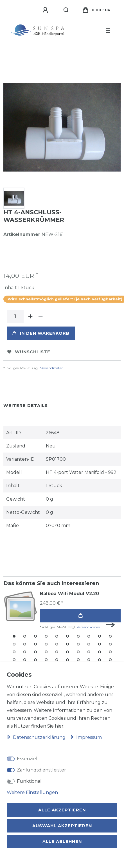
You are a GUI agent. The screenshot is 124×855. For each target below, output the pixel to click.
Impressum (86, 737)
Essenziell (28, 758)
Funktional (29, 781)
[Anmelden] (46, 10)
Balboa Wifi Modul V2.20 (69, 593)
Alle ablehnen (62, 841)
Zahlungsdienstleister (41, 770)
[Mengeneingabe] (15, 316)
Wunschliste (28, 351)
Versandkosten (52, 368)
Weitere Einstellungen (32, 792)
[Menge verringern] (40, 316)
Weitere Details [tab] (25, 405)
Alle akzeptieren (62, 810)
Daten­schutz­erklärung (37, 737)
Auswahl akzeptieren (62, 825)
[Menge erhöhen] (30, 316)
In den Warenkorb (40, 333)
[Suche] (66, 10)
